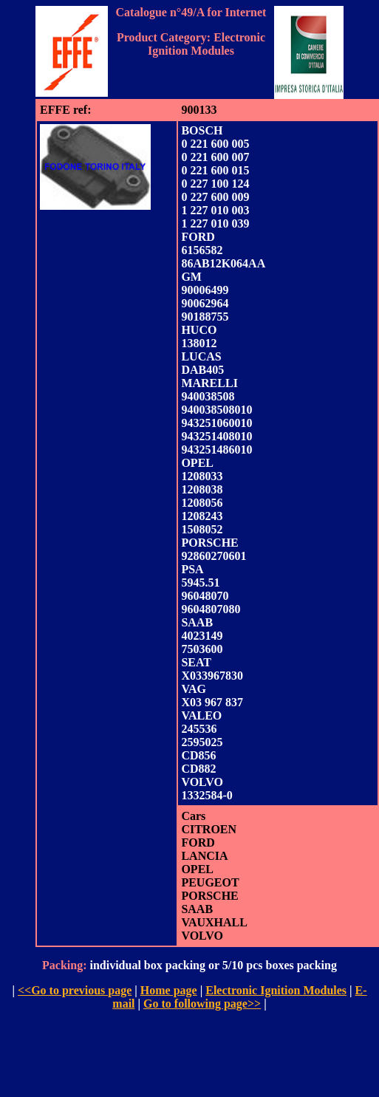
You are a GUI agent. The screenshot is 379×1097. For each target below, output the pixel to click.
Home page (168, 990)
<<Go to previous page (75, 990)
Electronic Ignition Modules (275, 990)
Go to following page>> (202, 1003)
